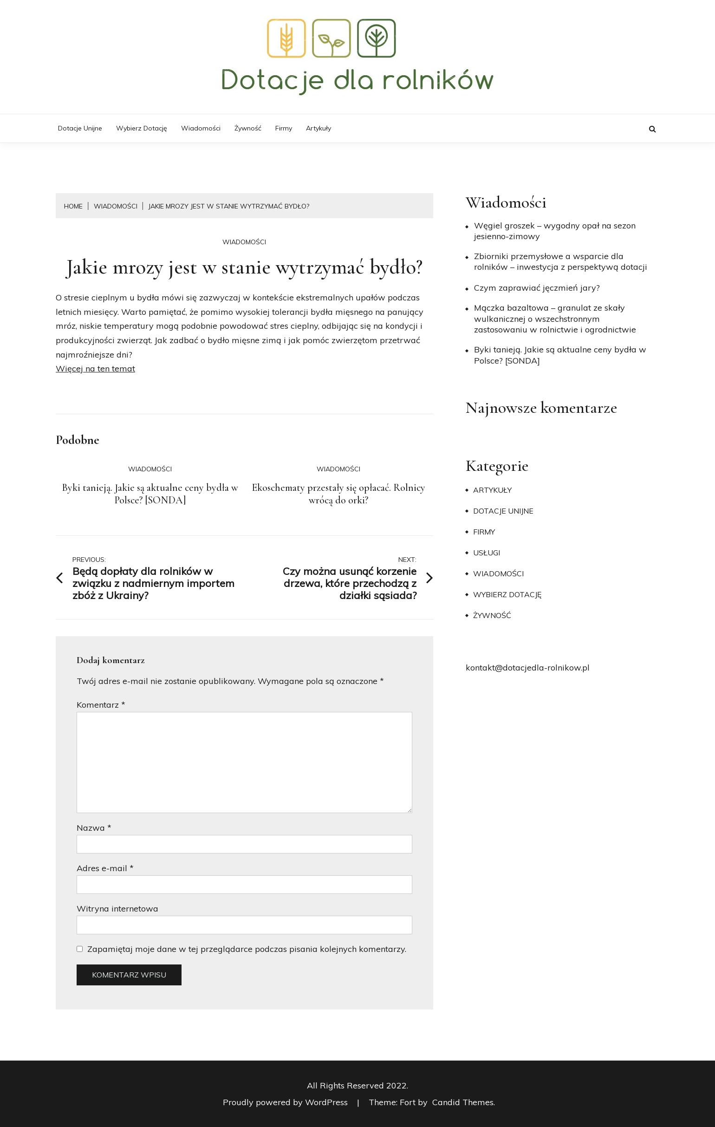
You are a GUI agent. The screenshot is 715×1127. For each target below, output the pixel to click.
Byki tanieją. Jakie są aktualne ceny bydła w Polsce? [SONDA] (150, 494)
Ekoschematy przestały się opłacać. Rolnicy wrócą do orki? (338, 494)
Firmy (283, 128)
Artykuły (318, 128)
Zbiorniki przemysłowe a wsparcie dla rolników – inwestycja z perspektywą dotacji (560, 261)
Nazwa (94, 827)
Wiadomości (201, 128)
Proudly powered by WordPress (286, 1102)
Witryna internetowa (117, 908)
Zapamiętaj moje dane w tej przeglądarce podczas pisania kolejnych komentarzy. (246, 949)
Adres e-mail (105, 868)
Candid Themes (463, 1102)
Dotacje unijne (80, 128)
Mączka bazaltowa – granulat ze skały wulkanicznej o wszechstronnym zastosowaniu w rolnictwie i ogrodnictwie (555, 318)
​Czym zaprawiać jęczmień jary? (537, 287)
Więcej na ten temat (95, 368)
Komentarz (101, 704)
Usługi (486, 552)
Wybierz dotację (141, 128)
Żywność (247, 128)
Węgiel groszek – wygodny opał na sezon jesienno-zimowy (555, 230)
